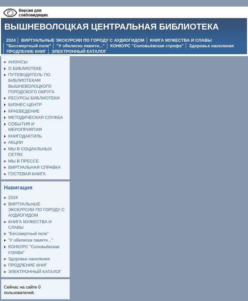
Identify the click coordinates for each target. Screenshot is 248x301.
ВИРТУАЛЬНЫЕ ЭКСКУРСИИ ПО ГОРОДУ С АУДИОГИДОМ (83, 40)
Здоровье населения (211, 45)
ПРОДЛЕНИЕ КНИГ (26, 51)
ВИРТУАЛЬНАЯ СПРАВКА (34, 167)
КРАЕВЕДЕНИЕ (24, 111)
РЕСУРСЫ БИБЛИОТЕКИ (34, 98)
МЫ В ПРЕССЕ (23, 161)
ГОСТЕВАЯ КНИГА (27, 173)
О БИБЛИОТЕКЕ (25, 68)
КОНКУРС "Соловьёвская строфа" (146, 45)
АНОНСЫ (18, 61)
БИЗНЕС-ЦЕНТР (25, 104)
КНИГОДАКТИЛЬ (25, 136)
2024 (11, 40)
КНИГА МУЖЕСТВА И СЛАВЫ (181, 40)
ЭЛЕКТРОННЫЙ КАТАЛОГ (79, 51)
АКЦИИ (15, 142)
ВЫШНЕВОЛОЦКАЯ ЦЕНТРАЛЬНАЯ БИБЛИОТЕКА (111, 27)
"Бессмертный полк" (29, 45)
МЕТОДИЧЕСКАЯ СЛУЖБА (35, 117)
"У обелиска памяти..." (81, 45)
